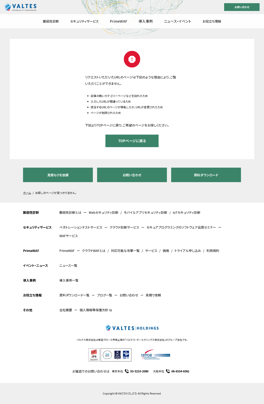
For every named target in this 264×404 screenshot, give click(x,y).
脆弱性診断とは (70, 212)
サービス (151, 250)
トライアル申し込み (188, 250)
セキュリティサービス (84, 21)
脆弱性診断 (51, 21)
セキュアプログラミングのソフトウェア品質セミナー (181, 227)
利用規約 (212, 250)
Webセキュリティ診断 (103, 212)
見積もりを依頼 (58, 175)
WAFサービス (68, 235)
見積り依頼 (153, 295)
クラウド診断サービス (124, 227)
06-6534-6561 (180, 371)
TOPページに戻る (132, 140)
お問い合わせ (242, 7)
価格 (166, 250)
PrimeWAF (118, 21)
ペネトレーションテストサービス (80, 227)
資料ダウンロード (206, 175)
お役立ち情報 (212, 21)
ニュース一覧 (68, 265)
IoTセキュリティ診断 (186, 212)
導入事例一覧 (68, 280)
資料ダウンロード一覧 (74, 295)
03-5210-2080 (139, 371)
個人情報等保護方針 (96, 310)
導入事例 (146, 21)
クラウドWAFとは (93, 250)
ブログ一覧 (104, 295)
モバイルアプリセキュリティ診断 (145, 212)
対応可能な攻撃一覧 (125, 250)
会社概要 (65, 310)
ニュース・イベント (177, 21)
